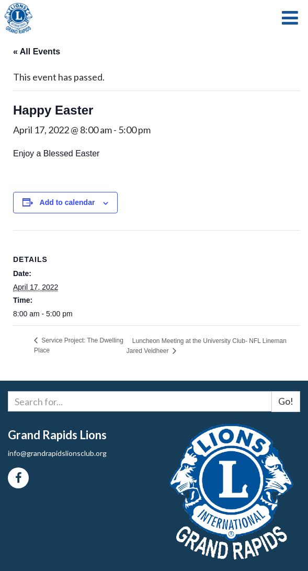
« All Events (36, 51)
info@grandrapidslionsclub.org (57, 453)
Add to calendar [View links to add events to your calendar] (67, 202)
